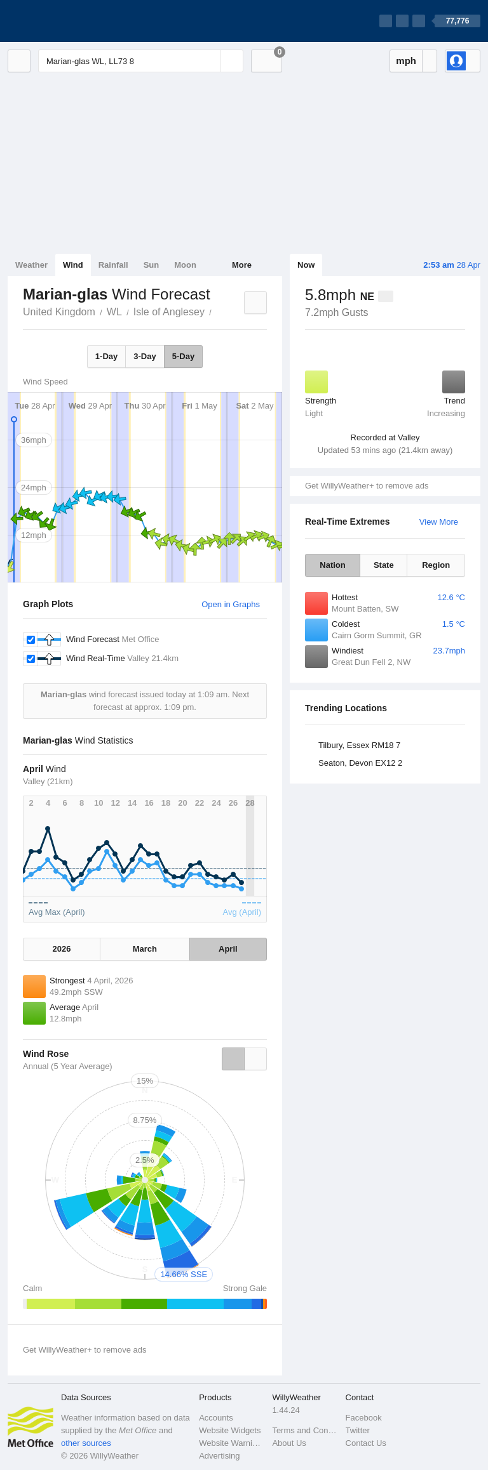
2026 (62, 949)
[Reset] (210, 61)
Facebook (364, 1417)
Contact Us (366, 1443)
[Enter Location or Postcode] (140, 60)
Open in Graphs (230, 604)
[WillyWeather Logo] (67, 21)
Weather (31, 265)
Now (306, 265)
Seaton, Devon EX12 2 (360, 763)
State (384, 565)
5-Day (183, 356)
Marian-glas (218, 311)
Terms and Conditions (304, 1430)
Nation (332, 565)
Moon (185, 265)
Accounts (216, 1417)
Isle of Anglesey (169, 311)
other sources (86, 1443)
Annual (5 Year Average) (67, 1066)
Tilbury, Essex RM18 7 (359, 745)
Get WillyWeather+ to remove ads (366, 485)
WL (114, 311)
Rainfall (113, 265)
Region (436, 565)
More (242, 265)
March (145, 949)
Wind (73, 265)
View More (438, 522)
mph (406, 60)
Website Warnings (231, 1443)
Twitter (358, 1430)
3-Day (144, 356)
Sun (151, 265)
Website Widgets (230, 1430)
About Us (289, 1443)
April (228, 949)
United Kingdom (59, 311)
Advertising (219, 1455)
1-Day (106, 356)
